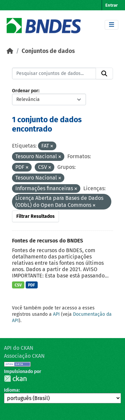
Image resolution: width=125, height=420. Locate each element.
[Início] (10, 51)
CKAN (15, 378)
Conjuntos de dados (48, 51)
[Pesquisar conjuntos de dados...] (54, 74)
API (56, 314)
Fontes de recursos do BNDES (47, 240)
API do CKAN (18, 348)
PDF (31, 285)
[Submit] (104, 74)
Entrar (111, 5)
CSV (18, 285)
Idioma (11, 390)
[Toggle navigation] (111, 25)
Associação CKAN (24, 356)
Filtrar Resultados (35, 216)
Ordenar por (25, 91)
